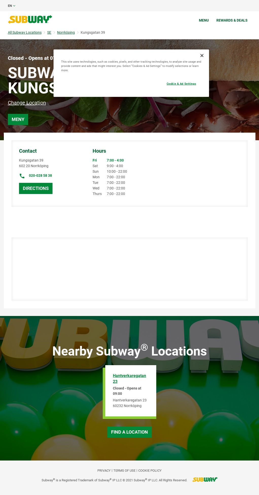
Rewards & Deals (232, 20)
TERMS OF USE (124, 470)
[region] (131, 73)
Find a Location (129, 432)
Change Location (27, 103)
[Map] (127, 269)
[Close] (202, 55)
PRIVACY (104, 470)
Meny (18, 119)
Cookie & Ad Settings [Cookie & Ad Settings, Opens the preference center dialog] (181, 83)
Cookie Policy (150, 470)
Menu (204, 20)
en (10, 5)
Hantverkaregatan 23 (129, 378)
